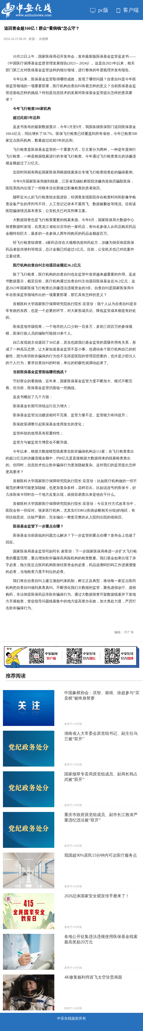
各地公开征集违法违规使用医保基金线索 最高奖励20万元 (101, 939)
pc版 (99, 10)
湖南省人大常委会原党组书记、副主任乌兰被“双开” (101, 736)
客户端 (128, 10)
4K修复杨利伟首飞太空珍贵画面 (93, 977)
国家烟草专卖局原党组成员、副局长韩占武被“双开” (101, 777)
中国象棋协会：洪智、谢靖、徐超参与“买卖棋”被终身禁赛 (101, 695)
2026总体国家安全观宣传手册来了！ (96, 896)
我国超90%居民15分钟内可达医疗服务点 (100, 855)
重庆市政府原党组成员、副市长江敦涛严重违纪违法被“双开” (101, 817)
